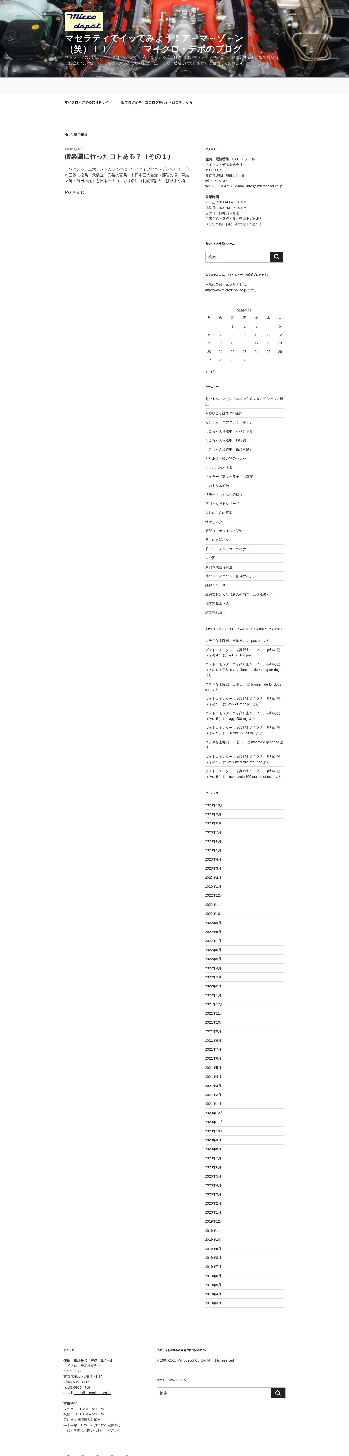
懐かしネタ (213, 506)
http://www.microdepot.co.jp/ (226, 274)
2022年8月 (213, 916)
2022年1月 (213, 979)
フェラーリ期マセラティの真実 (229, 460)
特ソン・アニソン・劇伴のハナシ (230, 560)
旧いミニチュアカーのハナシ (227, 533)
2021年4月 (213, 1061)
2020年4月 (213, 1169)
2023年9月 (213, 798)
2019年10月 (214, 1223)
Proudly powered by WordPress (218, 1444)
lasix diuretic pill (239, 688)
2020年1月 (213, 1196)
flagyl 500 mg (237, 703)
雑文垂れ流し (215, 596)
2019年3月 (213, 1287)
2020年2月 (213, 1187)
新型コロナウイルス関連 (224, 515)
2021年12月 (214, 988)
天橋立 (98, 159)
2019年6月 (213, 1260)
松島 (84, 159)
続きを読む (74, 176)
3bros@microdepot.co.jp (263, 170)
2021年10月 (214, 1006)
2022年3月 (213, 961)
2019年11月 (214, 1215)
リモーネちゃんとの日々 (224, 478)
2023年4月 (213, 843)
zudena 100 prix (239, 639)
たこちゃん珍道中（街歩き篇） (229, 433)
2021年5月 (213, 1052)
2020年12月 (214, 1097)
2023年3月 (213, 852)
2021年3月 (213, 1070)
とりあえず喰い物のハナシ (225, 442)
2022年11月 (214, 889)
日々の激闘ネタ (217, 524)
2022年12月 (214, 879)
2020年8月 (213, 1133)
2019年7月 (213, 1251)
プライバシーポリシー (174, 1444)
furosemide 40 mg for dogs (261, 654)
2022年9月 (213, 907)
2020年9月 (213, 1124)
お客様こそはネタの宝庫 (224, 397)
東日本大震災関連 (218, 551)
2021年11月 (214, 997)
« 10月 (210, 356)
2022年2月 (213, 970)
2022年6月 (213, 934)
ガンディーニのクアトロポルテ (229, 406)
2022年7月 (213, 925)
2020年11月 (214, 1106)
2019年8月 (213, 1242)
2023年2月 (213, 861)
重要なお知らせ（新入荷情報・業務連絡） (237, 578)
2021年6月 (213, 1042)
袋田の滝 (84, 165)
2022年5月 (213, 943)
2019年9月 (213, 1233)
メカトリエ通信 (217, 469)
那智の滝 (169, 159)
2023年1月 (213, 870)
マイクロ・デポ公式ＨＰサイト (88, 86)
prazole (256, 625)
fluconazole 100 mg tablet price (250, 761)
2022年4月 (213, 952)
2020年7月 (213, 1142)
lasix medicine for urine (244, 746)
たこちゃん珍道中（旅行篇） (227, 424)
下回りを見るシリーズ (222, 488)
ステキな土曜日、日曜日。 (225, 625)
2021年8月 (213, 1024)
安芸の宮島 (117, 159)
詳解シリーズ (215, 569)
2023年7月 (213, 816)
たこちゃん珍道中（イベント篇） (230, 415)
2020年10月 (214, 1115)
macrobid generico (265, 726)
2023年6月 (213, 825)
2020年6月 (213, 1151)
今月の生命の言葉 (218, 497)
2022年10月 (214, 898)
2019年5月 (213, 1269)
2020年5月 (213, 1160)
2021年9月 (213, 1015)
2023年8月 (213, 807)
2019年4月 (213, 1278)
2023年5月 (213, 834)
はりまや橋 (175, 165)
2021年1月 (213, 1088)
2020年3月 (213, 1178)
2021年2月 (213, 1079)
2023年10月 (214, 789)
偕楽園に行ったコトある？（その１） (119, 140)
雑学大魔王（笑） (218, 587)
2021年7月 (213, 1033)
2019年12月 (214, 1205)
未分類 (210, 542)
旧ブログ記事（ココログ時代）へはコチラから (156, 86)
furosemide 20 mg (240, 717)
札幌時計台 (152, 165)
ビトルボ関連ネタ (218, 451)
